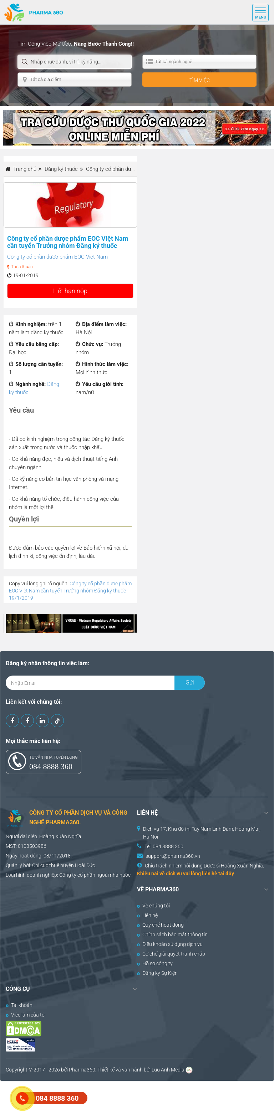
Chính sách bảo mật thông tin (172, 934)
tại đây (226, 873)
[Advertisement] (130, 1097)
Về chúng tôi (153, 905)
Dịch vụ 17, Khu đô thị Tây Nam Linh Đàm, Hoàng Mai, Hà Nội (201, 833)
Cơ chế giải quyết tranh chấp (171, 954)
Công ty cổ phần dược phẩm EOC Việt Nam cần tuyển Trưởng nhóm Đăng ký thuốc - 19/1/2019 (70, 591)
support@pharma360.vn (173, 856)
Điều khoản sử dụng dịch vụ (170, 944)
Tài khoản (19, 1005)
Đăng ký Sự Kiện (157, 973)
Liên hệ (147, 915)
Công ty (67, 875)
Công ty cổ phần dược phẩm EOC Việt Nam (57, 257)
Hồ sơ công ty (155, 963)
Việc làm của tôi (26, 1015)
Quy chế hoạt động (160, 925)
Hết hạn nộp (70, 291)
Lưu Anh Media (168, 1070)
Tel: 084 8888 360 (163, 846)
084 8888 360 (50, 766)
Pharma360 (82, 1070)
